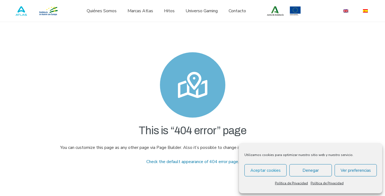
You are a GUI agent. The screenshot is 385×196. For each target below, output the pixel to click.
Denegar (310, 170)
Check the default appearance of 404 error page (192, 162)
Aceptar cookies (265, 170)
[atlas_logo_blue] (21, 11)
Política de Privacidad (291, 183)
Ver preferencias (356, 170)
